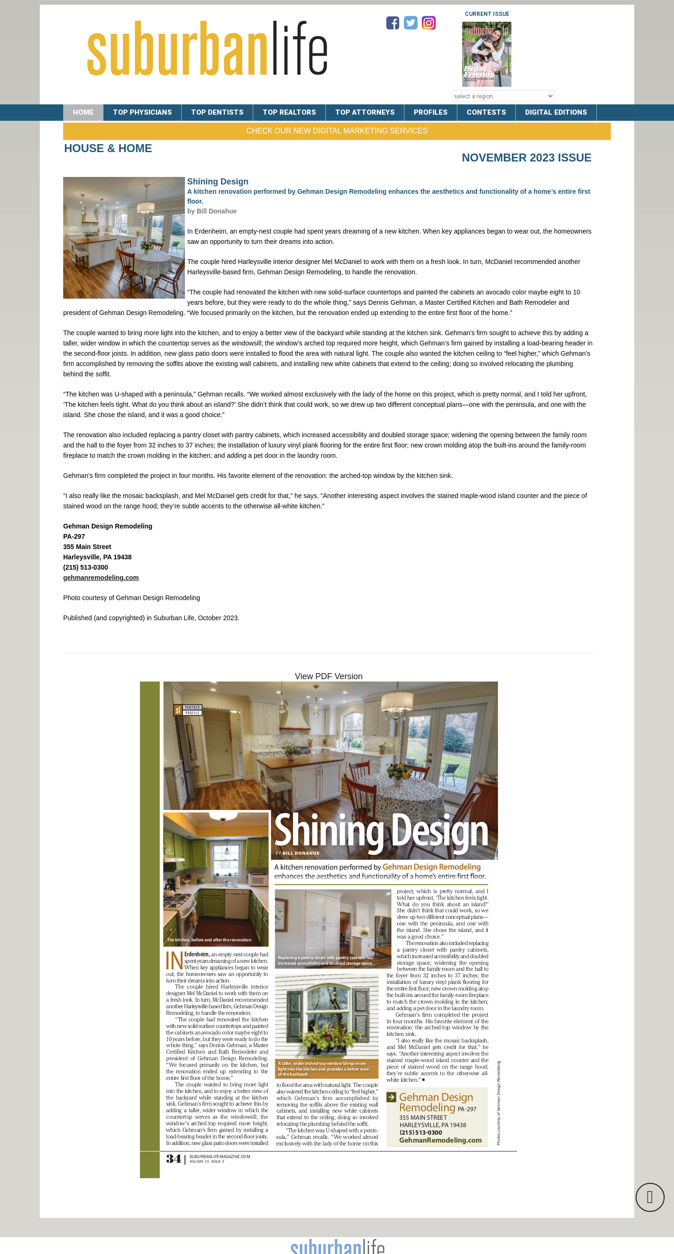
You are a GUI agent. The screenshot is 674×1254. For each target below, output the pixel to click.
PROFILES (430, 112)
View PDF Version (329, 676)
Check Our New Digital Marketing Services (336, 131)
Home (83, 112)
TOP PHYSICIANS (142, 112)
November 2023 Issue (527, 157)
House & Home (108, 148)
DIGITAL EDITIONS (556, 112)
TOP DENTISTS (217, 112)
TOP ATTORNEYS (365, 112)
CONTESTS (486, 112)
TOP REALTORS (289, 112)
